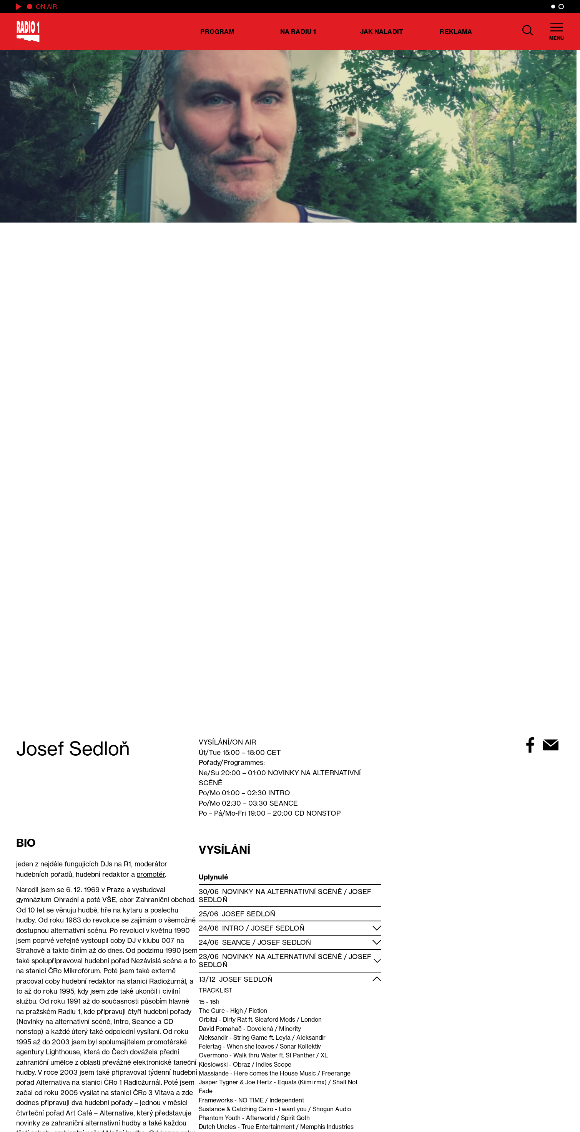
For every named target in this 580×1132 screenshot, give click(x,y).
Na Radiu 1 (298, 31)
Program (217, 31)
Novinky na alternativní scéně (282, 892)
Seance (236, 942)
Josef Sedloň (248, 914)
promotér (150, 874)
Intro (233, 928)
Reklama (456, 31)
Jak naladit (381, 31)
